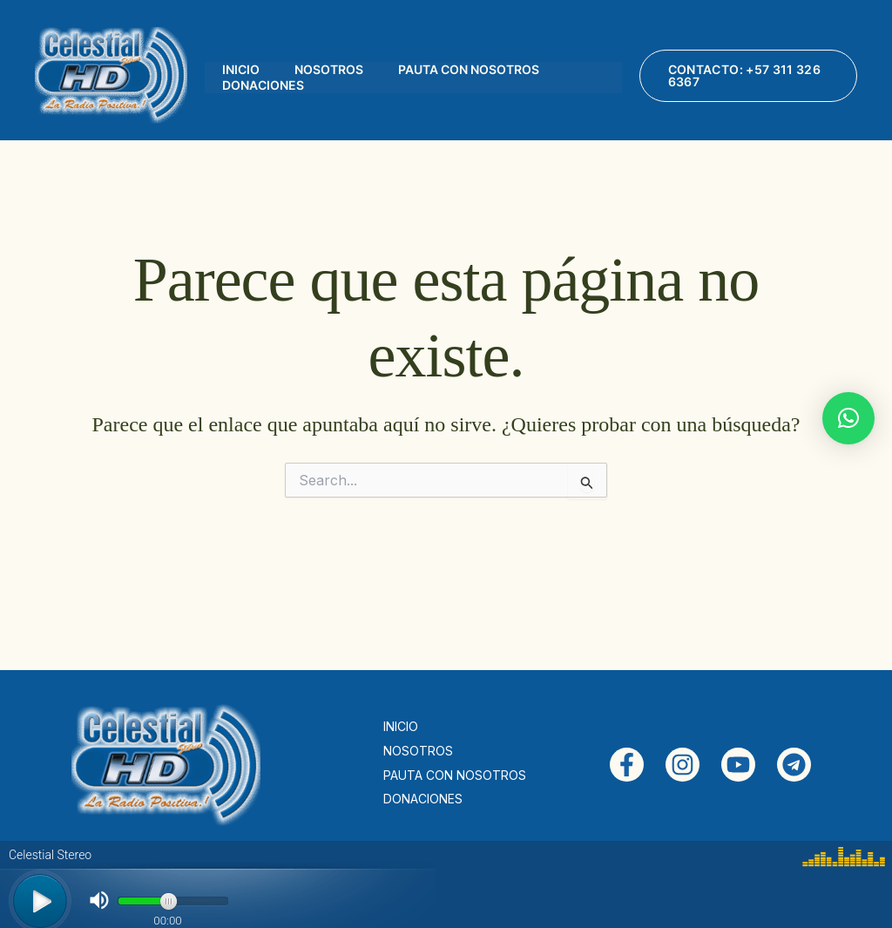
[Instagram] (682, 765)
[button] (748, 76)
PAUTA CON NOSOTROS (468, 69)
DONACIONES (263, 85)
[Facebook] (627, 765)
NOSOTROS (328, 69)
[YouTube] (738, 765)
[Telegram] (794, 765)
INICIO (241, 69)
